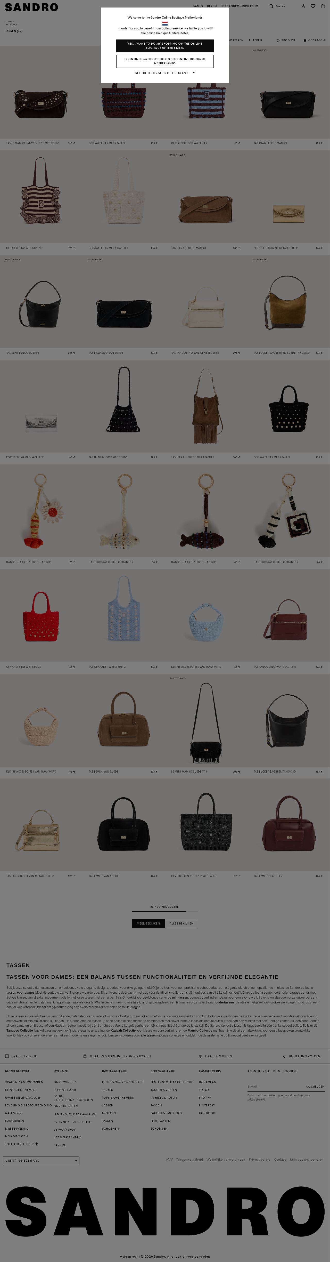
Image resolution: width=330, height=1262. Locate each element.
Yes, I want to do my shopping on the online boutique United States (165, 46)
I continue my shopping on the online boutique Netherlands (165, 61)
